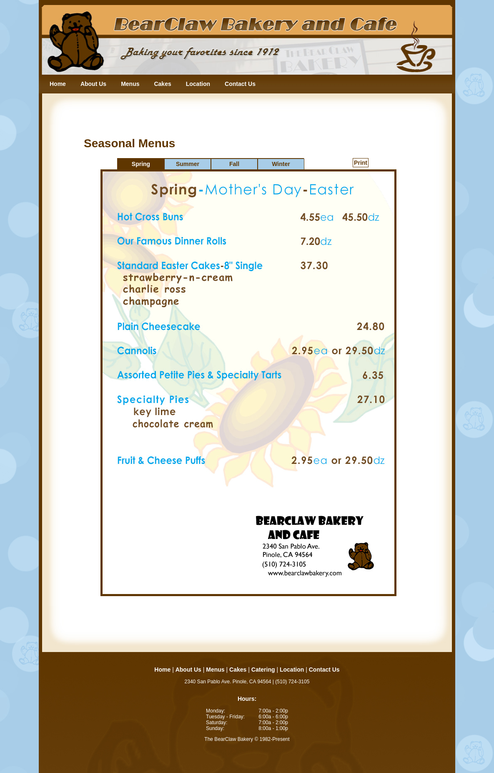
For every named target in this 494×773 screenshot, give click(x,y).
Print (360, 162)
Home (58, 84)
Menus (130, 84)
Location (198, 84)
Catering (263, 669)
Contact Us (240, 84)
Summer (187, 164)
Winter (281, 164)
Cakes (162, 84)
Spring (141, 164)
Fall (234, 164)
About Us (93, 84)
